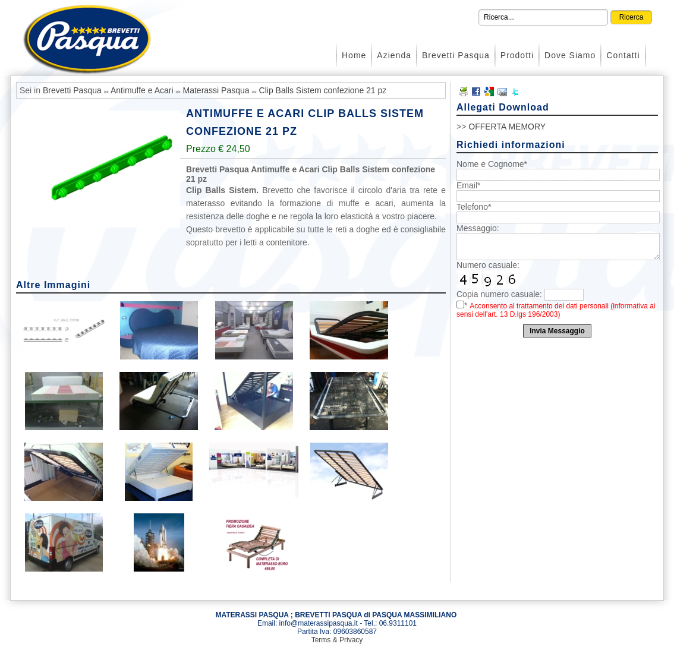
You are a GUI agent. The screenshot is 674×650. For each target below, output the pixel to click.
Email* (468, 185)
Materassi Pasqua (216, 90)
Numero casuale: (487, 265)
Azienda (394, 55)
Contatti (623, 55)
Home (354, 55)
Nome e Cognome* (491, 164)
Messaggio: (477, 228)
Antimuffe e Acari (142, 90)
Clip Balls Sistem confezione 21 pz (323, 90)
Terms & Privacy (337, 640)
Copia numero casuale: (499, 294)
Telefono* (473, 207)
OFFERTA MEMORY (507, 126)
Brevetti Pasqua (456, 55)
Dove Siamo (570, 55)
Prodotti (517, 55)
